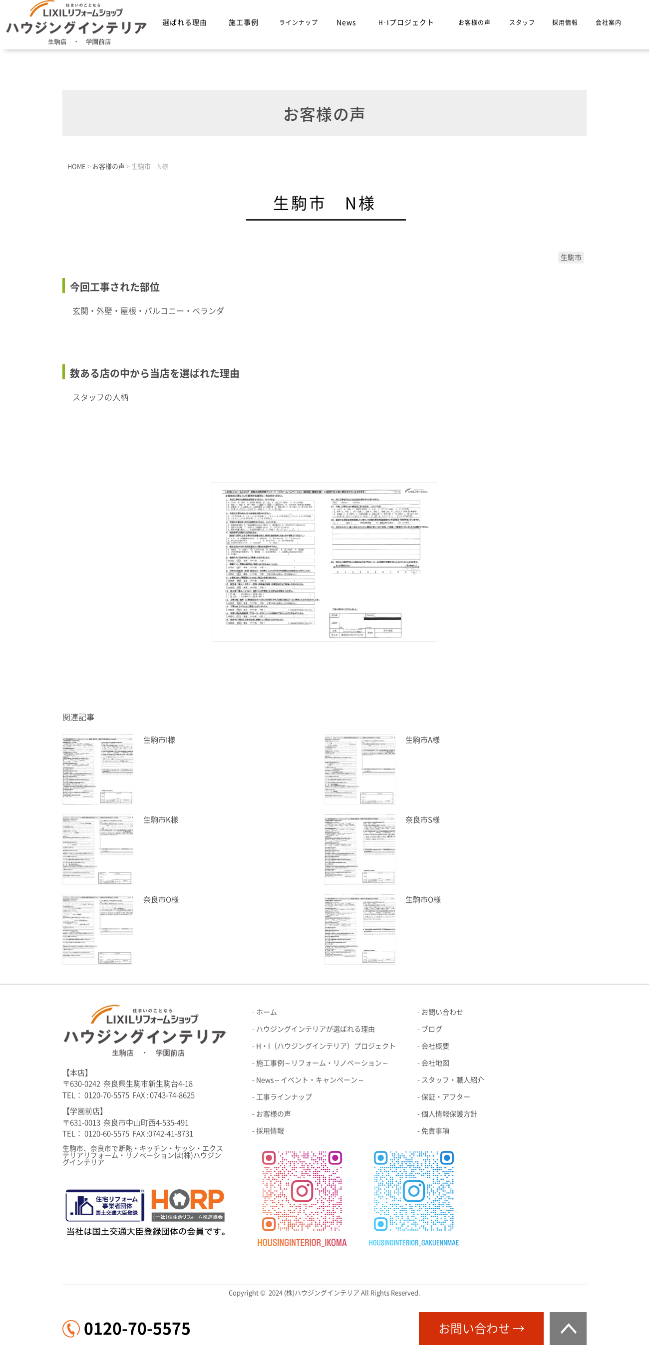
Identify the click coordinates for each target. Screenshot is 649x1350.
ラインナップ (298, 22)
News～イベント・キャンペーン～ (310, 1080)
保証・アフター (445, 1096)
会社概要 (435, 1046)
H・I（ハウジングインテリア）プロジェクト (326, 1046)
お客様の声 (474, 22)
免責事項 (435, 1130)
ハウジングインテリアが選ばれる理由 (315, 1029)
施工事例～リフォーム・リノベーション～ (322, 1063)
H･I (406, 22)
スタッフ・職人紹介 (452, 1080)
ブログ (431, 1029)
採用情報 (565, 22)
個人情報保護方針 (449, 1113)
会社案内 (609, 22)
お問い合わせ (442, 1012)
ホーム (266, 1012)
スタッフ (522, 22)
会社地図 (435, 1063)
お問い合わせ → (481, 1329)
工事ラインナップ (284, 1096)
